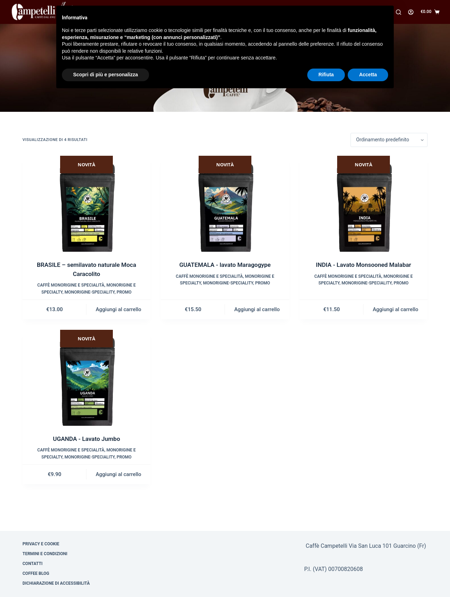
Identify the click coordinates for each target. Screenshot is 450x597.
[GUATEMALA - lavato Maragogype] (225, 204)
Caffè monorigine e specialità (70, 285)
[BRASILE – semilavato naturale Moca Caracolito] (86, 204)
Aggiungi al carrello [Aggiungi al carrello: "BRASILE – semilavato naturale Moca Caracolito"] (118, 309)
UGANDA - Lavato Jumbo (86, 438)
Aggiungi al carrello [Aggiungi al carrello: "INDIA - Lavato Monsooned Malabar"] (395, 309)
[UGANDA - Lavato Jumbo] (86, 378)
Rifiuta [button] (326, 74)
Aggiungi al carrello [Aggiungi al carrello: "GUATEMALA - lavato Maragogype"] (257, 309)
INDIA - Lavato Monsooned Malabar (363, 264)
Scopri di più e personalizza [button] (105, 74)
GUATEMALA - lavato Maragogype (225, 264)
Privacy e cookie (40, 543)
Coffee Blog (35, 573)
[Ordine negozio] (389, 140)
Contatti (32, 563)
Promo (124, 292)
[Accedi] (410, 12)
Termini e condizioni (45, 553)
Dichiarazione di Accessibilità (56, 583)
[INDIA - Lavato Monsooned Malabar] (364, 204)
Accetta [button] (368, 74)
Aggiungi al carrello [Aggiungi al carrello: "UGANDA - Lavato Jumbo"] (118, 474)
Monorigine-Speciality (90, 292)
